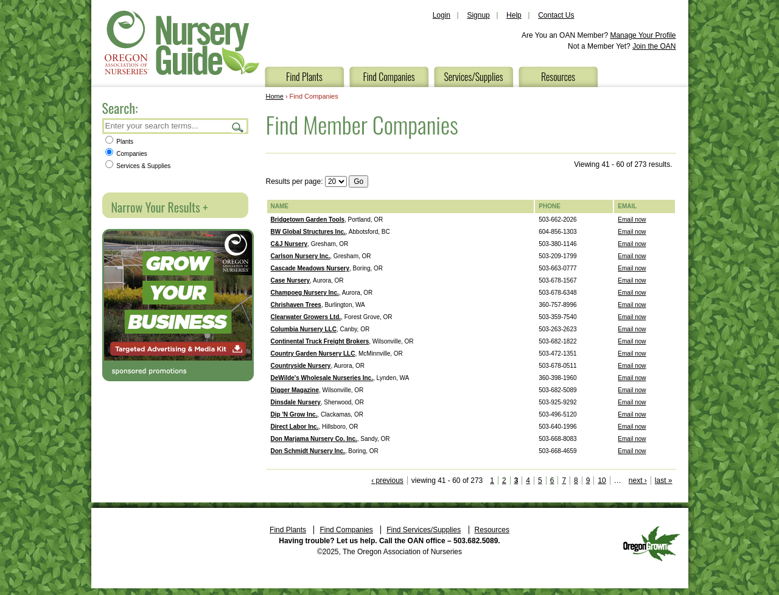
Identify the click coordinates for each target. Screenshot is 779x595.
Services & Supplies (138, 166)
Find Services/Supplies (423, 530)
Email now (632, 219)
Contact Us (556, 15)
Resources (558, 76)
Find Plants (304, 76)
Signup (478, 15)
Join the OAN (654, 46)
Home (275, 96)
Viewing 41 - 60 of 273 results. (623, 164)
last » (663, 480)
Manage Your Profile (643, 35)
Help (514, 15)
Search (238, 127)
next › (638, 480)
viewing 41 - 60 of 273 (447, 480)
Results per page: (294, 181)
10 (602, 480)
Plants (119, 141)
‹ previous (387, 480)
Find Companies (388, 76)
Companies (126, 153)
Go (358, 181)
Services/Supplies (473, 76)
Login (441, 15)
